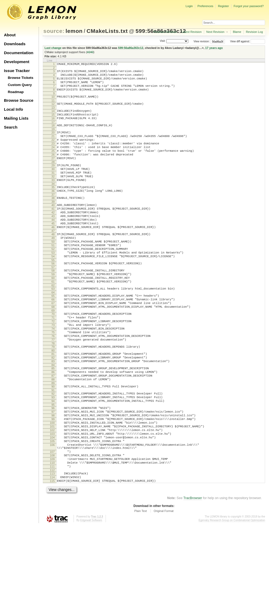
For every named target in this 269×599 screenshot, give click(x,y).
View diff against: (247, 41)
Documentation (18, 52)
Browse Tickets (20, 78)
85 (53, 419)
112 (52, 541)
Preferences (205, 6)
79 (53, 395)
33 (53, 199)
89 (53, 437)
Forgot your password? (248, 6)
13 (53, 114)
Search (10, 127)
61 (53, 318)
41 (53, 232)
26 (53, 169)
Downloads (14, 44)
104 (52, 501)
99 (53, 479)
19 (53, 139)
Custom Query (20, 85)
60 (53, 314)
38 (53, 220)
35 (53, 207)
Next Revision (215, 31)
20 (53, 142)
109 (52, 527)
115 (52, 553)
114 (52, 549)
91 (53, 445)
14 (53, 118)
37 (53, 216)
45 (53, 250)
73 (53, 369)
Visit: (162, 41)
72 (53, 364)
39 (53, 224)
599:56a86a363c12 (130, 47)
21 (53, 147)
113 (52, 544)
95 (53, 462)
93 (53, 453)
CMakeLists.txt (107, 31)
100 (52, 483)
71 (53, 360)
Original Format (164, 584)
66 (53, 339)
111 (52, 536)
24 (53, 160)
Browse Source (18, 100)
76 (53, 382)
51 (53, 276)
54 (53, 289)
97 (53, 470)
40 (53, 228)
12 (53, 110)
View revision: (202, 41)
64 (53, 331)
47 (53, 259)
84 (53, 416)
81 (53, 402)
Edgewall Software (91, 593)
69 (53, 352)
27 (53, 174)
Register (223, 6)
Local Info (13, 109)
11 (53, 106)
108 (52, 523)
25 (53, 165)
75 (53, 378)
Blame (237, 31)
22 (53, 151)
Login (189, 6)
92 (53, 448)
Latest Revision (192, 31)
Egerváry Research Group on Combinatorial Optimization (232, 593)
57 (53, 301)
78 (53, 391)
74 (53, 373)
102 (52, 492)
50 (53, 271)
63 (53, 326)
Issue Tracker (17, 70)
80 (53, 399)
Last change (53, 47)
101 (52, 488)
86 (53, 424)
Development (16, 61)
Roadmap (16, 92)
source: (53, 31)
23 (53, 156)
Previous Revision (165, 31)
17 (53, 131)
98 (53, 474)
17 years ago (214, 47)
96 (53, 465)
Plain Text (140, 584)
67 (53, 343)
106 (52, 510)
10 (53, 102)
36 (53, 212)
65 (53, 334)
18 (53, 134)
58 (53, 305)
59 (53, 309)
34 (53, 204)
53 (53, 285)
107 (52, 518)
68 (53, 347)
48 (53, 262)
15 (53, 122)
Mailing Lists (16, 118)
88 (53, 433)
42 (53, 236)
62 (53, 323)
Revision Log (254, 31)
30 (53, 186)
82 (53, 407)
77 (53, 387)
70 (53, 355)
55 (53, 294)
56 (53, 297)
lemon (74, 31)
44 (53, 245)
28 (53, 178)
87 (53, 428)
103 (52, 497)
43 (53, 241)
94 (53, 457)
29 (53, 182)
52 (53, 280)
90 (53, 441)
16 (53, 127)
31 (53, 190)
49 (53, 267)
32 (53, 195)
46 (53, 254)
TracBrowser (192, 571)
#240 (90, 52)
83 (53, 411)
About (9, 35)
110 (52, 532)
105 (52, 505)
